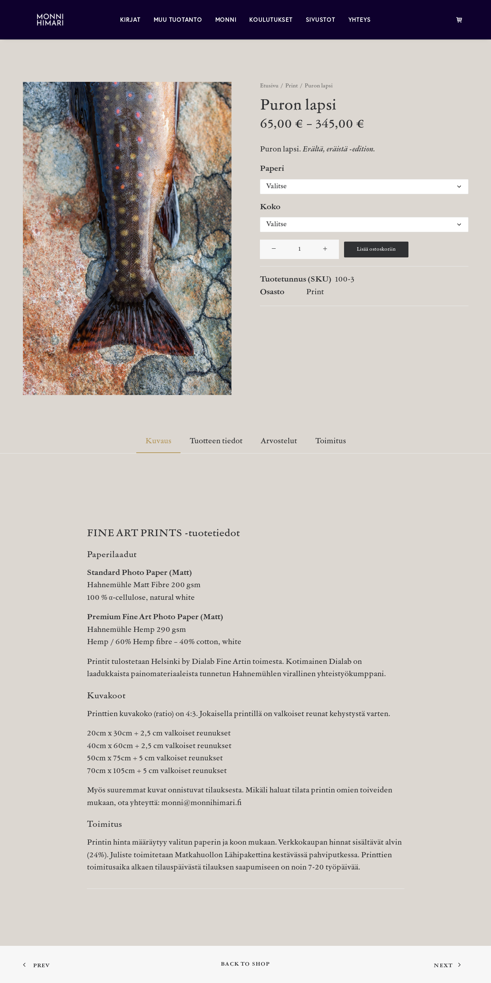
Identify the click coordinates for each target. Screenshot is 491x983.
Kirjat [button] (130, 19)
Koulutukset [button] (270, 19)
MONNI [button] (226, 19)
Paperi (272, 169)
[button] (127, 238)
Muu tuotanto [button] (178, 19)
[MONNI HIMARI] (41, 19)
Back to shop (245, 964)
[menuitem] (130, 19)
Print (291, 86)
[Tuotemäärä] (299, 249)
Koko (270, 207)
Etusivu (269, 86)
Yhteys (359, 19)
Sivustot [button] (320, 19)
